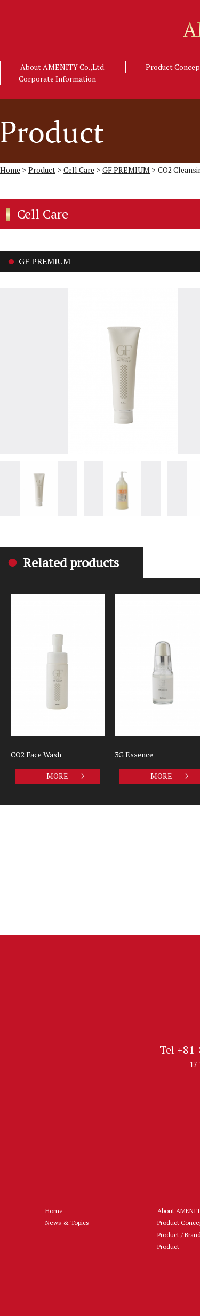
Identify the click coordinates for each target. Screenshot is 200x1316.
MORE (57, 776)
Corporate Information (57, 79)
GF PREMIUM (126, 170)
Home (10, 170)
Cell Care (78, 170)
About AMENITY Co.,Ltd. (63, 67)
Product (41, 170)
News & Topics (67, 1222)
